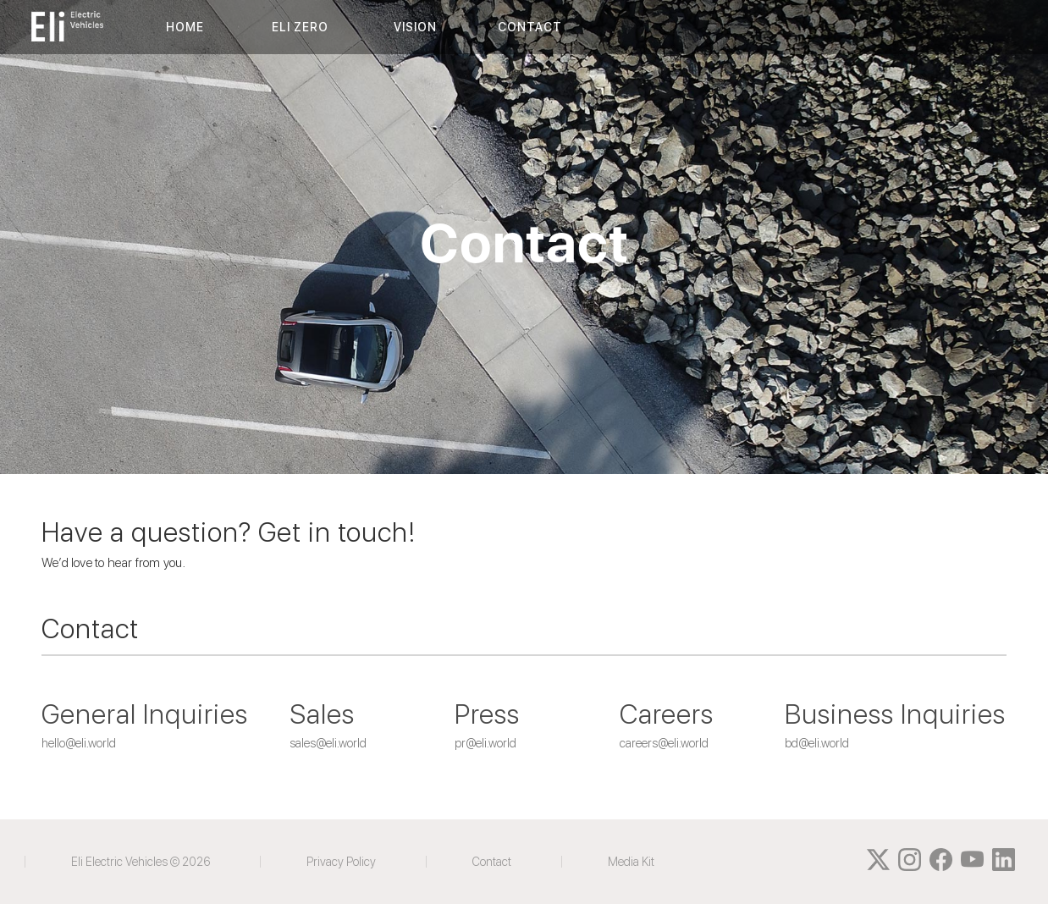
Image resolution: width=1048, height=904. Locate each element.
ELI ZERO (300, 27)
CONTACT (530, 27)
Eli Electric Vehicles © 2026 (140, 861)
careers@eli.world (664, 743)
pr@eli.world (485, 743)
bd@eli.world (817, 743)
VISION (415, 27)
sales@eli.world (328, 743)
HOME (185, 27)
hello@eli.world (78, 743)
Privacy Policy (341, 861)
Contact (491, 861)
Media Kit (631, 861)
